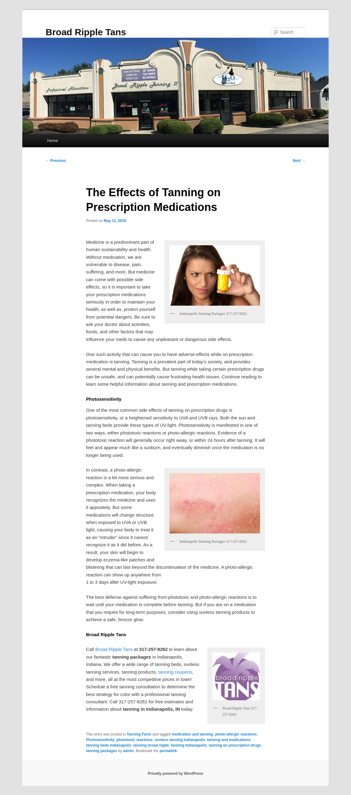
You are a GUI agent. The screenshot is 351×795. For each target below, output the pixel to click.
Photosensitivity (100, 740)
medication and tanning (192, 734)
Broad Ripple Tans (86, 32)
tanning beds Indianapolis (108, 745)
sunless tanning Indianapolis (180, 740)
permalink (168, 751)
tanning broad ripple (151, 745)
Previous (56, 161)
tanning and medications (228, 740)
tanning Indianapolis (189, 745)
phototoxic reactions (134, 740)
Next (299, 161)
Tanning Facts (139, 734)
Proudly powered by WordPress (175, 773)
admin (128, 751)
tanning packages (101, 751)
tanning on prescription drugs (235, 745)
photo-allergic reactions (236, 734)
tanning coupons (175, 672)
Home (52, 140)
